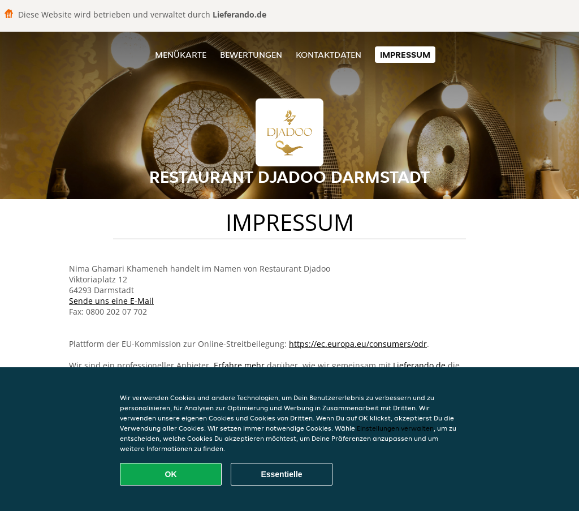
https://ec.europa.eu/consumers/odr (358, 343)
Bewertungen (251, 55)
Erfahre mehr (239, 365)
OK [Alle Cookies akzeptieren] (171, 474)
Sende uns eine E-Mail (111, 300)
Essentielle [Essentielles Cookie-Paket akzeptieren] (281, 474)
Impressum (405, 55)
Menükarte (180, 55)
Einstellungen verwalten (395, 428)
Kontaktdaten (328, 55)
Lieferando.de (419, 365)
